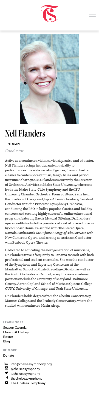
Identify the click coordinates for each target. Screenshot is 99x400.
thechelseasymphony (26, 378)
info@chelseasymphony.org (31, 364)
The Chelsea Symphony (28, 383)
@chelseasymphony (25, 369)
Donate (8, 355)
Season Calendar (15, 327)
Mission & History (16, 332)
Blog (6, 341)
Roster (8, 336)
